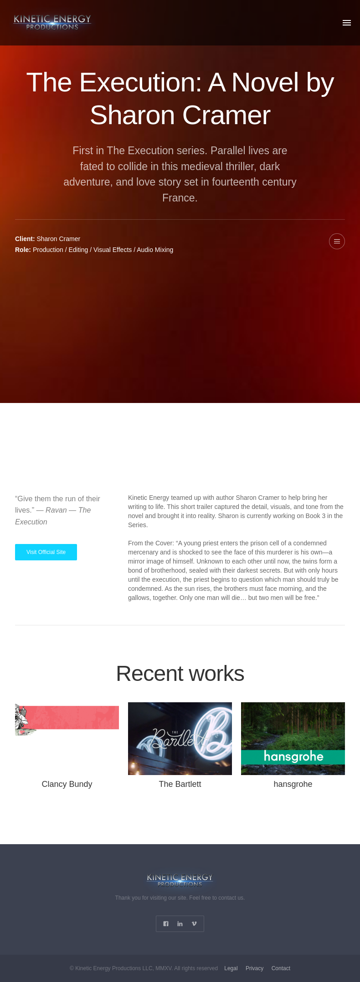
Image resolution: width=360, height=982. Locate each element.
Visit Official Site (46, 552)
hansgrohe (292, 784)
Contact (281, 968)
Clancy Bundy (66, 784)
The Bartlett (180, 784)
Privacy (254, 968)
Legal (230, 968)
